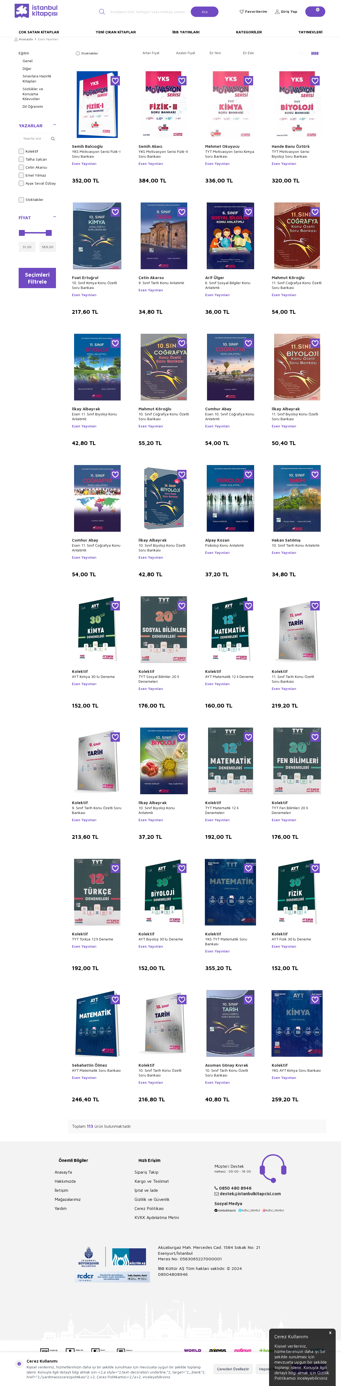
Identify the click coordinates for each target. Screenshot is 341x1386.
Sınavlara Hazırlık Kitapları (37, 78)
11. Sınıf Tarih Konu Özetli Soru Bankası (293, 679)
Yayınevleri (310, 32)
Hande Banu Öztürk (291, 146)
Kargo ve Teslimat (152, 1181)
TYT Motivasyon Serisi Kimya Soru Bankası (229, 153)
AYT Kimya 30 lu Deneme (93, 676)
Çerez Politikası (149, 1208)
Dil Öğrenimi (33, 106)
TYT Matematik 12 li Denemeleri (221, 810)
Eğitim (24, 53)
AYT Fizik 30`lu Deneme (291, 939)
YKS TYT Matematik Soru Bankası (226, 941)
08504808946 (173, 1274)
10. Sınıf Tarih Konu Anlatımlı (295, 545)
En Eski (248, 53)
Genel (28, 60)
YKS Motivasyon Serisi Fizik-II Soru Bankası (163, 153)
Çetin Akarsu (33, 167)
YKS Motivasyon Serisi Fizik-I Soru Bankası (96, 153)
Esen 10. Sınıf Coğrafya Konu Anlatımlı (229, 416)
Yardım (61, 1208)
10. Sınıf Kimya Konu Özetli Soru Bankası (94, 285)
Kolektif (28, 151)
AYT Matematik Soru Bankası (96, 1070)
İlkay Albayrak (86, 409)
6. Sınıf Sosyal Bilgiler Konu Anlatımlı (227, 285)
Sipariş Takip (147, 1172)
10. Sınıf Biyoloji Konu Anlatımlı (157, 810)
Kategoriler (249, 32)
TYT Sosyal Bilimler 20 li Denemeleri (159, 679)
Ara (205, 11)
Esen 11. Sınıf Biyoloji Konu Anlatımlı (94, 416)
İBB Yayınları (186, 32)
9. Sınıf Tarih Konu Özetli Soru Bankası (96, 810)
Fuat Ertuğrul (85, 277)
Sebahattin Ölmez (89, 1065)
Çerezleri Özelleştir (233, 1369)
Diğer (27, 68)
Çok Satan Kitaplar (39, 32)
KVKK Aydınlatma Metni (157, 1217)
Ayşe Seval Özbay (37, 183)
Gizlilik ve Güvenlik (152, 1199)
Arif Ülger (214, 277)
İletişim (61, 1190)
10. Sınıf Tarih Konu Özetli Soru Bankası (160, 1072)
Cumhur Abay (218, 409)
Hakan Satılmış (286, 540)
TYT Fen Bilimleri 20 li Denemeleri (290, 810)
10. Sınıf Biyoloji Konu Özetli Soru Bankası (162, 547)
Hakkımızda (65, 1181)
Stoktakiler (31, 199)
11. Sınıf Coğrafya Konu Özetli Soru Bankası (297, 285)
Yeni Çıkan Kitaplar (116, 32)
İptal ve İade (146, 1190)
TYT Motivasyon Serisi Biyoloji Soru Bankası (290, 153)
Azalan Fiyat (185, 53)
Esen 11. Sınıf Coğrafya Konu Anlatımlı (96, 547)
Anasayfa (24, 39)
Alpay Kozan (217, 540)
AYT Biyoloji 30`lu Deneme (161, 939)
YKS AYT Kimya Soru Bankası (296, 1070)
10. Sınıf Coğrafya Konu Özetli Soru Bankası (164, 416)
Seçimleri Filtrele (37, 278)
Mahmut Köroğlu (288, 277)
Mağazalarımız (68, 1199)
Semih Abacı (150, 146)
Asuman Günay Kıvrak (226, 1065)
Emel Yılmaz (32, 175)
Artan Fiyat (151, 53)
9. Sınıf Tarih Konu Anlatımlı (161, 282)
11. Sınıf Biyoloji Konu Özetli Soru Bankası (295, 416)
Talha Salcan (33, 159)
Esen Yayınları (84, 163)
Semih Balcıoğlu (87, 146)
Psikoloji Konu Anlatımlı (224, 545)
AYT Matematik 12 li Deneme (229, 676)
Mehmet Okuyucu (222, 146)
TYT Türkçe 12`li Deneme (92, 939)
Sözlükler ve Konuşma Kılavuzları (33, 93)
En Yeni (215, 53)
